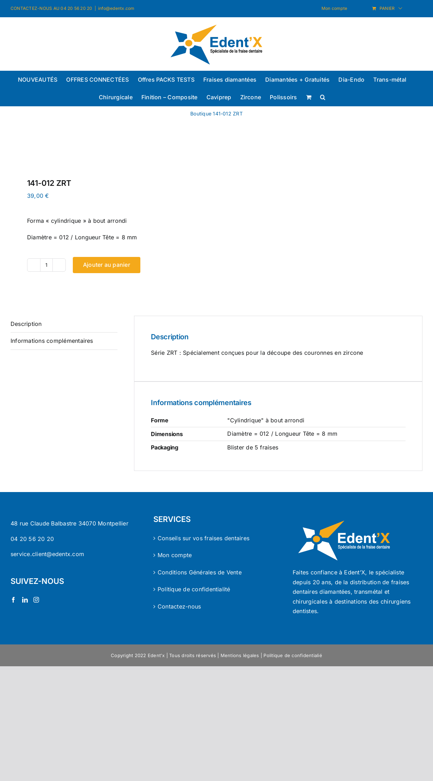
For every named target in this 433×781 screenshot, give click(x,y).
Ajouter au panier (106, 264)
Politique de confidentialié (292, 655)
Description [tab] (26, 323)
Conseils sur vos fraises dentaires (203, 538)
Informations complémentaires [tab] (52, 340)
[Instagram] (36, 600)
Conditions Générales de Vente (200, 572)
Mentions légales (240, 655)
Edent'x (156, 655)
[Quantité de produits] (46, 265)
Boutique (200, 113)
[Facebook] (13, 600)
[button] (322, 97)
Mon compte (175, 555)
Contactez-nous (179, 606)
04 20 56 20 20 (32, 538)
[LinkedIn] (25, 600)
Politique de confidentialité (194, 589)
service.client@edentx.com (47, 554)
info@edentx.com (116, 8)
